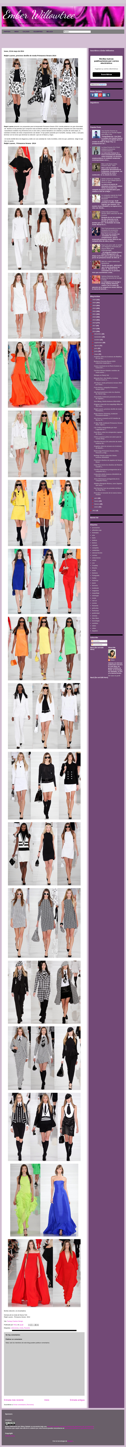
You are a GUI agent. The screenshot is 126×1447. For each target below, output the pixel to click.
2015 (94, 328)
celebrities (95, 550)
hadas (94, 578)
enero (96, 507)
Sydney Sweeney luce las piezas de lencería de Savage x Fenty (111, 278)
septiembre (98, 342)
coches (94, 555)
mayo (96, 354)
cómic (94, 560)
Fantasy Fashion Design (15, 1321)
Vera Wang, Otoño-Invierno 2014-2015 (107, 401)
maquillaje (95, 593)
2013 (94, 510)
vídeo (94, 628)
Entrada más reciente (14, 1400)
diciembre (98, 334)
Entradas (96, 641)
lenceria (95, 585)
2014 (94, 331)
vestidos (95, 623)
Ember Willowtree (39, 14)
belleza (94, 540)
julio (96, 348)
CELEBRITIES (37, 31)
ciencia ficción (97, 553)
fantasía (95, 573)
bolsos (94, 543)
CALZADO (26, 31)
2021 (94, 314)
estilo (94, 570)
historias (95, 580)
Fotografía (95, 575)
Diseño (94, 568)
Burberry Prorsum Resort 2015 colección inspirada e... (104, 362)
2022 (94, 311)
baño (94, 538)
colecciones (15, 1328)
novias (94, 603)
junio (96, 351)
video (94, 626)
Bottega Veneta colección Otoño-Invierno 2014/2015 (105, 456)
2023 (94, 308)
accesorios (96, 528)
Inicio (46, 1400)
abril (96, 498)
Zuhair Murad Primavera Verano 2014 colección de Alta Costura (111, 213)
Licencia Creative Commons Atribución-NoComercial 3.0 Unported (70, 1426)
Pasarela (27, 1328)
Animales (95, 533)
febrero (97, 504)
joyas (94, 583)
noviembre (98, 337)
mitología (95, 595)
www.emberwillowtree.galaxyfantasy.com (79, 1428)
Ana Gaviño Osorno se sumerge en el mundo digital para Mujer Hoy (111, 132)
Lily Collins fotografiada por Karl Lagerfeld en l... (105, 428)
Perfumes (95, 610)
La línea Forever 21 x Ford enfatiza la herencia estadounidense (110, 149)
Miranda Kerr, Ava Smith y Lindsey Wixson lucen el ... (106, 379)
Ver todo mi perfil (114, 676)
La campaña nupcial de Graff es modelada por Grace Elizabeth (111, 197)
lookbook (95, 588)
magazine (95, 590)
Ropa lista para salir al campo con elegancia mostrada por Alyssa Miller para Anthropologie (111, 247)
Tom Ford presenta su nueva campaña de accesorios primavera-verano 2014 (111, 230)
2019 (94, 320)
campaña (95, 548)
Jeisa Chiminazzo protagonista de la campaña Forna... (106, 480)
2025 (94, 302)
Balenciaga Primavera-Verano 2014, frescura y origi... (106, 452)
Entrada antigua (77, 1400)
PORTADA (7, 31)
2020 (94, 317)
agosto (97, 345)
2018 (94, 323)
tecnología (95, 621)
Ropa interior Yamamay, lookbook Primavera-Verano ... (105, 414)
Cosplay (95, 565)
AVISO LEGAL (10, 1436)
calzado (95, 545)
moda (21, 1328)
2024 (94, 305)
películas (95, 608)
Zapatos (95, 631)
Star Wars (95, 618)
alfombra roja (96, 530)
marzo (96, 501)
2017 (94, 325)
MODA (16, 31)
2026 (94, 300)
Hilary (112, 660)
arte (93, 535)
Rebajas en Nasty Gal (101, 375)
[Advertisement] (63, 40)
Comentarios (97, 645)
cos (93, 563)
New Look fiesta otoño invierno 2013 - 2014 (109, 165)
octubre (97, 340)
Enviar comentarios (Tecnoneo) (23, 1404)
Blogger (70, 1441)
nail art (94, 600)
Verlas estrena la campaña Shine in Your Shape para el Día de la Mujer (111, 180)
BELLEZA (50, 31)
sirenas (94, 616)
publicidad (95, 613)
